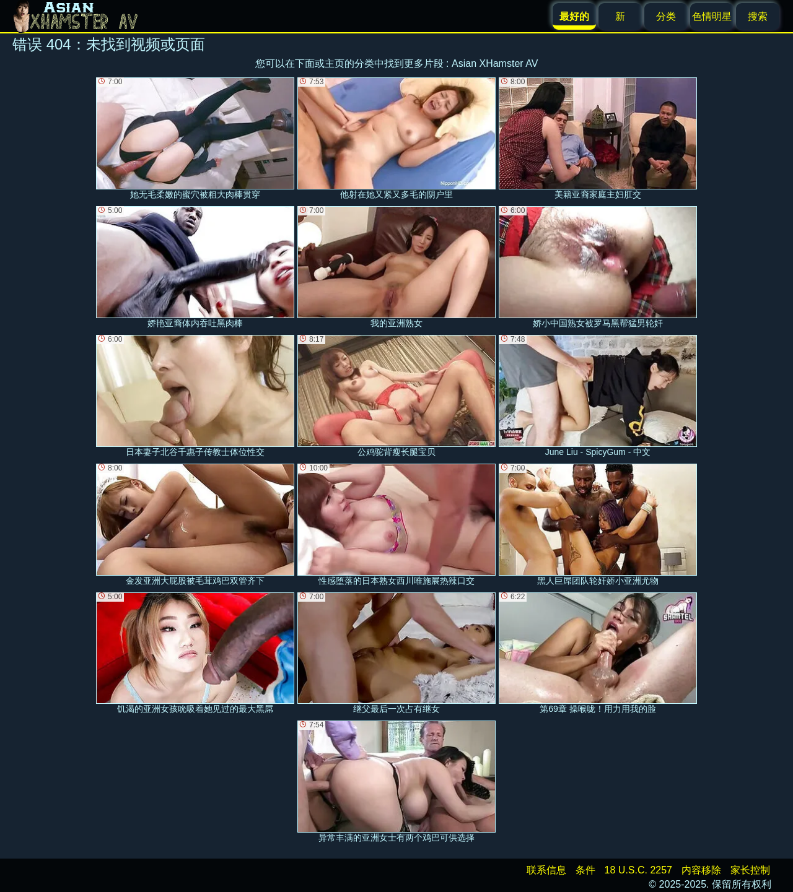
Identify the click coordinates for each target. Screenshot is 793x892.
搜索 (758, 16)
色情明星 (712, 16)
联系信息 (546, 870)
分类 (666, 16)
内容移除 (701, 870)
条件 (585, 870)
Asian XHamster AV (495, 63)
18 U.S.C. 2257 (638, 870)
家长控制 (750, 870)
